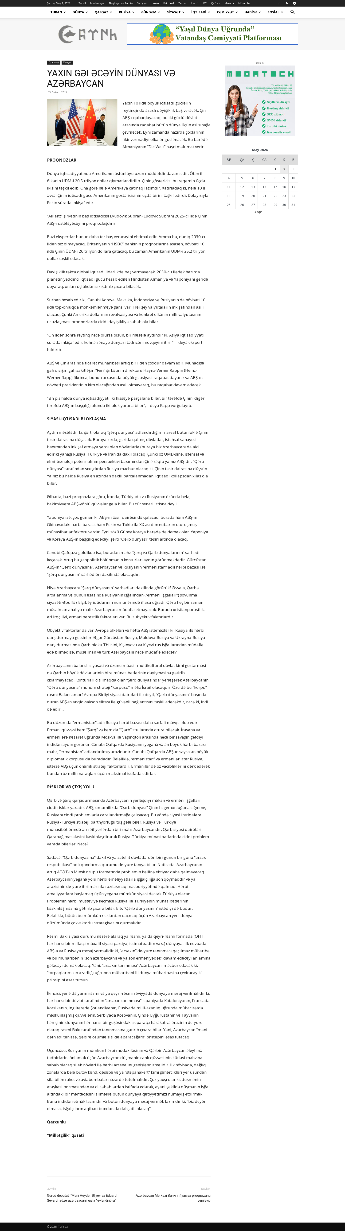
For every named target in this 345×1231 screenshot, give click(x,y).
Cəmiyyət (227, 12)
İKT (205, 3)
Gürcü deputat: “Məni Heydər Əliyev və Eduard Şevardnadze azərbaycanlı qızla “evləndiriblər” (82, 1198)
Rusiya (126, 12)
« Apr (258, 211)
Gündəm (150, 12)
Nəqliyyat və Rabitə (121, 3)
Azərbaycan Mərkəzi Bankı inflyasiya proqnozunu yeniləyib (173, 1198)
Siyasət (175, 12)
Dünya (80, 12)
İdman (155, 3)
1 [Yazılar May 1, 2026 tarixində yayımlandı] (275, 169)
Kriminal (168, 3)
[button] (292, 12)
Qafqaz (215, 3)
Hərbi (194, 3)
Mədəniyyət (97, 3)
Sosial (275, 12)
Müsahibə (244, 3)
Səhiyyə (141, 3)
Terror (182, 3)
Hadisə (253, 12)
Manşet (67, 62)
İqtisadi (200, 12)
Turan (58, 12)
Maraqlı (229, 3)
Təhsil (82, 3)
